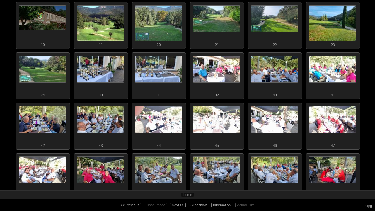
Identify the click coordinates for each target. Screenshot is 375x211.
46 (274, 125)
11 (100, 24)
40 (274, 75)
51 (216, 176)
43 (100, 125)
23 (332, 24)
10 (42, 24)
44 (158, 125)
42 (42, 125)
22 (274, 24)
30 (100, 75)
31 (158, 75)
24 (42, 75)
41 (332, 75)
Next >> (178, 205)
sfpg (368, 206)
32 (216, 75)
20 (158, 24)
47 (332, 125)
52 (274, 176)
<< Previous (129, 205)
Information (222, 205)
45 (216, 125)
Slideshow (198, 205)
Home (187, 195)
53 (332, 176)
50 (158, 176)
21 (216, 24)
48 (42, 176)
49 (100, 176)
